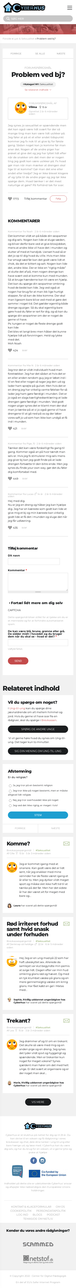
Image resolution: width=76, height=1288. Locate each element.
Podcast (53, 1214)
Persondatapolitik (51, 1210)
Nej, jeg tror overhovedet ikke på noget (36, 800)
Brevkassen (49, 720)
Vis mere (38, 1102)
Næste (61, 53)
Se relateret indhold (38, 90)
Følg (58, 198)
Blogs (37, 1214)
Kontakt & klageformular (31, 1206)
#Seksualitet (43, 850)
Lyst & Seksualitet (24, 38)
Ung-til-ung (17, 708)
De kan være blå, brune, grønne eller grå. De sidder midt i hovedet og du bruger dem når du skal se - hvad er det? (36, 634)
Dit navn (14, 555)
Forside (7, 38)
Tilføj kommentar (35, 198)
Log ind (22, 1214)
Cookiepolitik (21, 1210)
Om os (60, 1206)
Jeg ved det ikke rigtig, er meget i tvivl (35, 805)
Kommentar (17, 570)
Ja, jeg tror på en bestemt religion (33, 785)
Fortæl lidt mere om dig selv (37, 603)
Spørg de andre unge (38, 729)
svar (24, 350)
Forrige (16, 53)
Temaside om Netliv (38, 1218)
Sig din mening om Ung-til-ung (38, 751)
